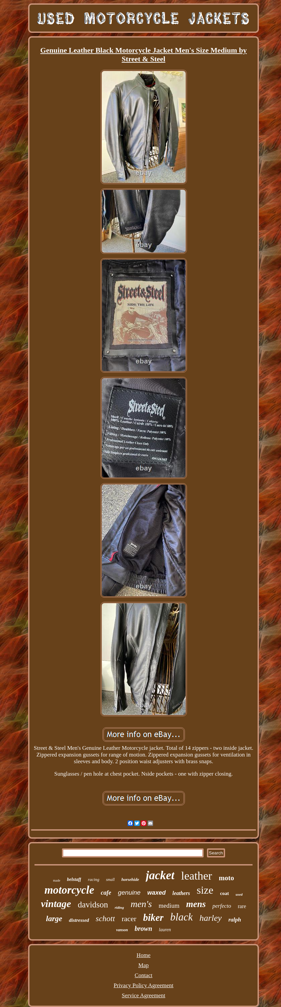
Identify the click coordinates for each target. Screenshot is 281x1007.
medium (168, 905)
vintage (56, 903)
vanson (122, 930)
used (239, 894)
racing (93, 879)
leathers (181, 893)
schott (105, 918)
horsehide (130, 879)
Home (144, 955)
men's (141, 904)
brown (143, 928)
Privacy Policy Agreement (143, 985)
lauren (165, 929)
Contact (143, 975)
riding (119, 907)
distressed (79, 920)
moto (226, 878)
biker (153, 917)
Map (143, 965)
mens (196, 904)
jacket (160, 875)
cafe (106, 892)
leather (196, 876)
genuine (129, 892)
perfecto (221, 906)
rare (242, 906)
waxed (156, 892)
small (110, 879)
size (205, 890)
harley (210, 918)
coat (224, 893)
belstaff (74, 879)
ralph (234, 919)
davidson (93, 904)
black (181, 917)
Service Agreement (143, 995)
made (56, 880)
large (54, 918)
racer (129, 918)
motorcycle (69, 890)
